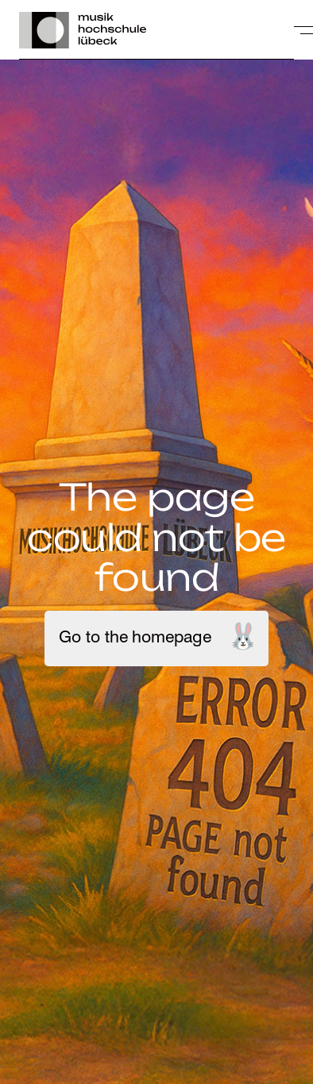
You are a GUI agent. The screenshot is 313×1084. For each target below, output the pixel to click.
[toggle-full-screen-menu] (303, 30)
